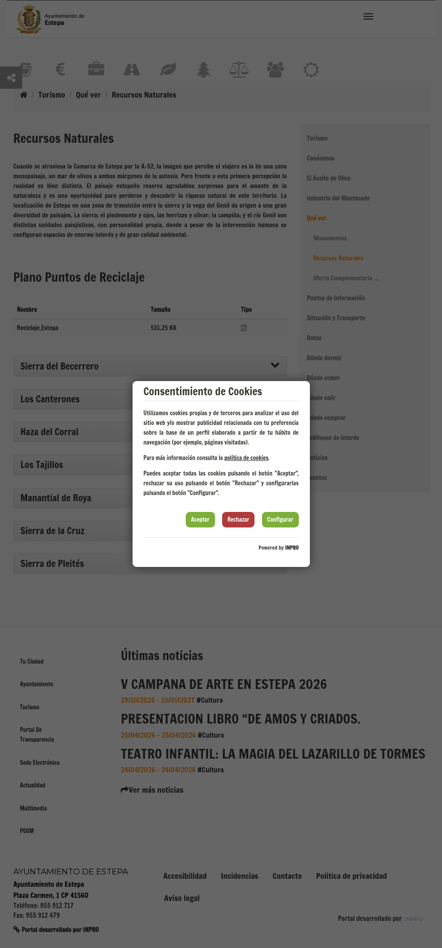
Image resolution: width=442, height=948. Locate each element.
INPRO (292, 547)
